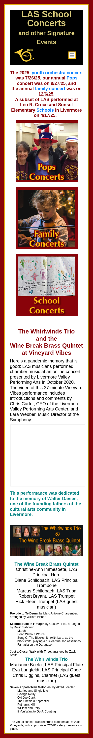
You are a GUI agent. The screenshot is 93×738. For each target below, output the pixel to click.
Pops (72, 78)
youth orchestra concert (57, 72)
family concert (50, 88)
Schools (45, 110)
